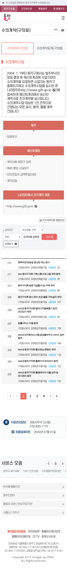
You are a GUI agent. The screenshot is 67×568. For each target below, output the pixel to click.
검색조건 (9, 229)
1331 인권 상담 (30, 471)
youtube (47, 524)
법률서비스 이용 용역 (28, 323)
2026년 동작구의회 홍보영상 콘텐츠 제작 (37, 349)
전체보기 (9, 243)
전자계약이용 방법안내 (52, 220)
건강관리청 (26, 8)
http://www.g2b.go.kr (35, 90)
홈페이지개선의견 (50, 531)
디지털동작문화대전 (51, 471)
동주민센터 (9, 495)
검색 (48, 236)
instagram (34, 524)
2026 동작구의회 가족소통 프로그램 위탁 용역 (39, 274)
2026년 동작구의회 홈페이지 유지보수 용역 (38, 361)
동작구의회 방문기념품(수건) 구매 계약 (36, 285)
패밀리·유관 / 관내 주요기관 (17, 504)
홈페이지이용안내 (21, 536)
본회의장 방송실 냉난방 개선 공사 (33, 262)
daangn (54, 524)
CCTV (36, 536)
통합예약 (42, 8)
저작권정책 (33, 531)
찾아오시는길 (48, 536)
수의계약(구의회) (17, 48)
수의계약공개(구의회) (50, 48)
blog (13, 524)
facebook (20, 524)
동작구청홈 (9, 8)
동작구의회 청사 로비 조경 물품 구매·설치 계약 (39, 297)
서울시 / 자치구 (11, 512)
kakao (40, 524)
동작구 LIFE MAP (11, 471)
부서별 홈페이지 (11, 486)
